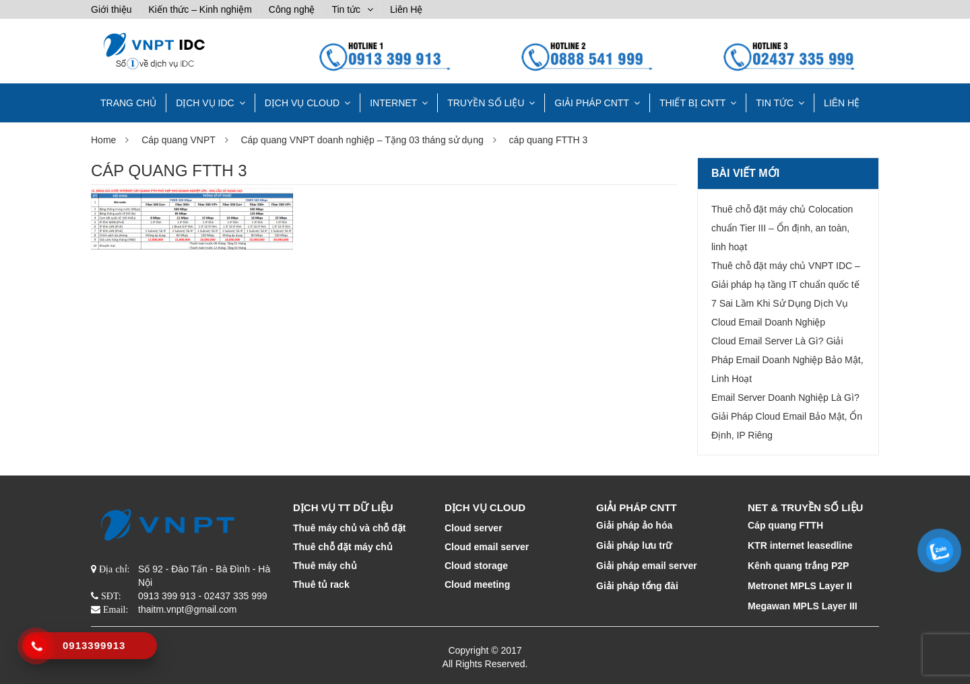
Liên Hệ (406, 9)
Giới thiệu (111, 9)
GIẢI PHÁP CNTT (591, 103)
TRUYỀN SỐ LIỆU (485, 103)
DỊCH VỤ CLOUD (302, 103)
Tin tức (345, 9)
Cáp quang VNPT (178, 140)
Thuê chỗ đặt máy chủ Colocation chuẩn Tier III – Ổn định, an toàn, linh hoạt (782, 228)
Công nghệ (292, 9)
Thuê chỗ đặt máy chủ (343, 546)
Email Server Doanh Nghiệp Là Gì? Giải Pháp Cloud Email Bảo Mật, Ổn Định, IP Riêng (786, 416)
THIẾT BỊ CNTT (692, 103)
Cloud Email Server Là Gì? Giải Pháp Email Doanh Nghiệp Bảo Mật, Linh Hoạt (787, 360)
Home (103, 140)
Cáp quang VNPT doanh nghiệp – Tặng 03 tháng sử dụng (361, 140)
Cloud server (474, 528)
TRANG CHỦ (128, 103)
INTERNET (393, 103)
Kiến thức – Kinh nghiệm (199, 9)
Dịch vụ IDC (205, 103)
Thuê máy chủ (325, 565)
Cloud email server (487, 546)
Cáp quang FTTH (785, 525)
